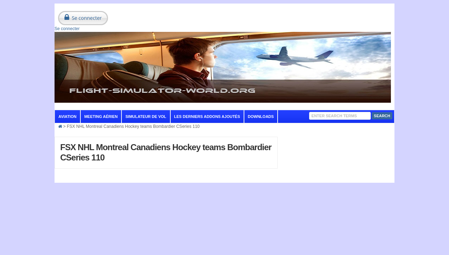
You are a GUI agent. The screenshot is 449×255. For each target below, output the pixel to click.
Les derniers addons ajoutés (207, 116)
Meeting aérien (101, 116)
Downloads (261, 116)
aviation (67, 116)
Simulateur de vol (145, 116)
